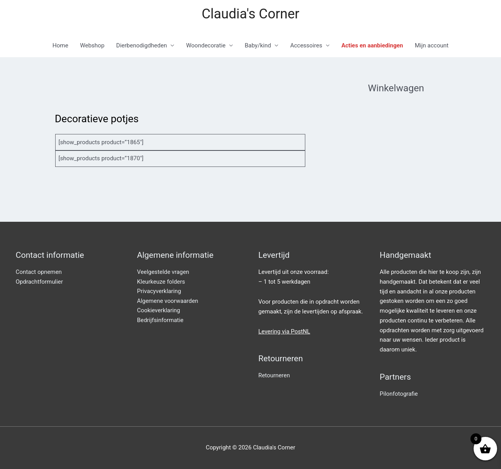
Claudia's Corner (250, 14)
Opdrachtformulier (39, 281)
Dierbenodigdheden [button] (141, 45)
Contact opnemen (39, 272)
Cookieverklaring (158, 311)
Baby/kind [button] (258, 45)
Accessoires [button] (306, 45)
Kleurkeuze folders (161, 281)
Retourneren (274, 375)
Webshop (92, 45)
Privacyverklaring (159, 291)
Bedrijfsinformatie (160, 320)
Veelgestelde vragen (163, 272)
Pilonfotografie (399, 394)
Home (60, 45)
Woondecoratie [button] (205, 45)
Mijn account (432, 45)
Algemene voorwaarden (168, 301)
